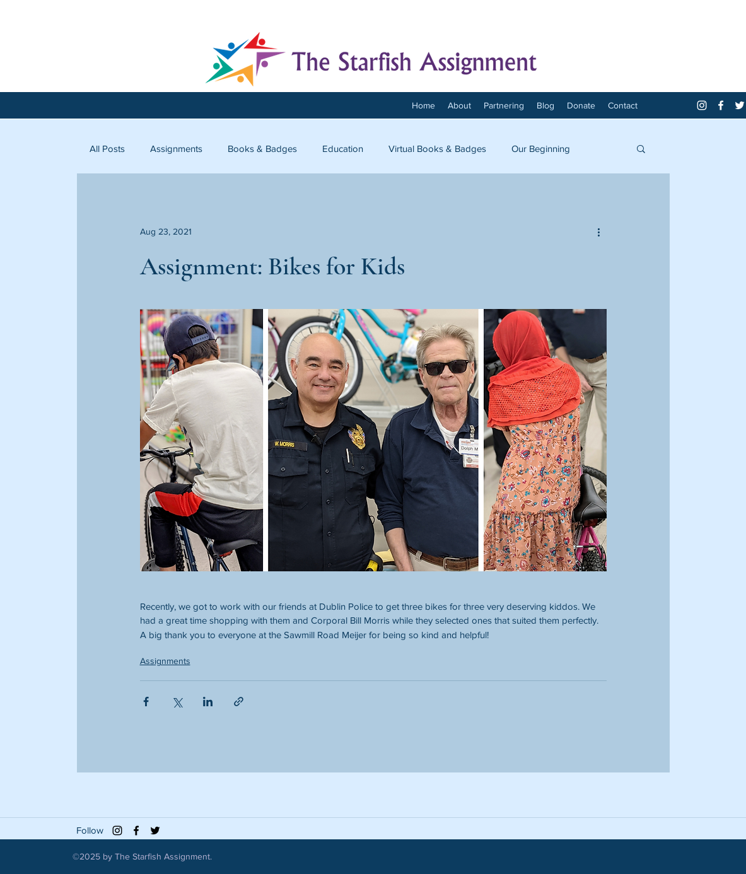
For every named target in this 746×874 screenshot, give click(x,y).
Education (342, 148)
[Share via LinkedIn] (208, 702)
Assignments (176, 148)
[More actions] (599, 231)
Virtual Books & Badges (437, 148)
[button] (641, 148)
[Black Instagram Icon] (117, 830)
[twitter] (739, 105)
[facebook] (720, 105)
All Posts (107, 148)
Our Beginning (540, 148)
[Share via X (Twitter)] (177, 702)
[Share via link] (239, 702)
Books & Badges (262, 148)
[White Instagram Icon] (702, 105)
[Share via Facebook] (146, 702)
